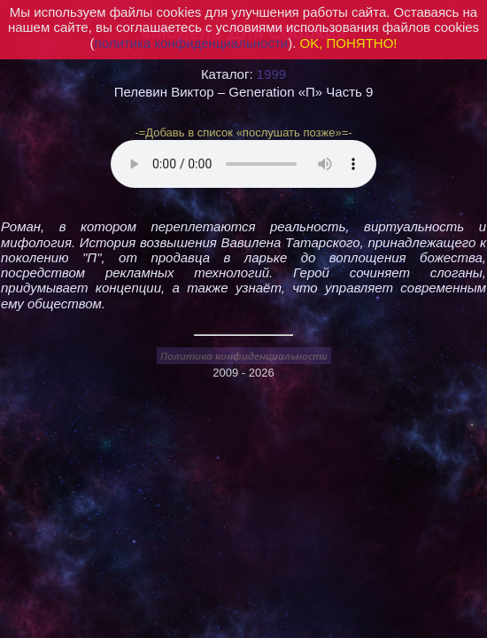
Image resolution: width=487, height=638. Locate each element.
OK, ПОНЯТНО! (349, 43)
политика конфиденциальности (192, 43)
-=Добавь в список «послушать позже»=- (243, 132)
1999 (271, 74)
